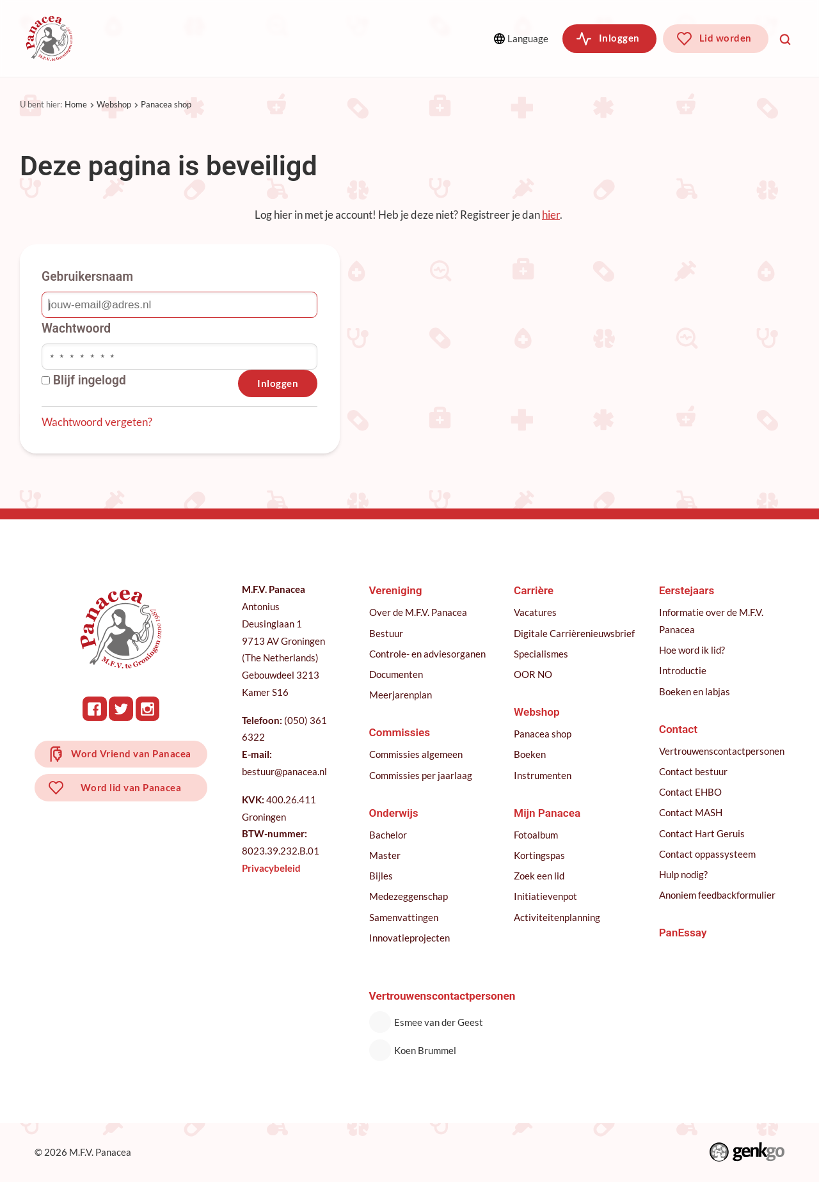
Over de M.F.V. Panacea (418, 612)
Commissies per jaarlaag (420, 775)
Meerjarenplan (400, 694)
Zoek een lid (539, 875)
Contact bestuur (693, 771)
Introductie (682, 670)
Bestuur (386, 633)
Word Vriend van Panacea (132, 754)
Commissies (223, 38)
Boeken (530, 754)
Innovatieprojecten (409, 937)
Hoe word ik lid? (692, 650)
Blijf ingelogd (84, 380)
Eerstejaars (687, 590)
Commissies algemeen (416, 754)
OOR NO (533, 674)
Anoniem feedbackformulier (717, 895)
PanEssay (683, 932)
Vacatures (535, 612)
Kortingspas (539, 855)
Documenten (396, 674)
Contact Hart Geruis (702, 833)
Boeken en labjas (694, 691)
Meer (399, 38)
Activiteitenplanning (557, 917)
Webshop (114, 104)
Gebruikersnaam (87, 276)
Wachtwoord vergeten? (97, 422)
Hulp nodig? (683, 874)
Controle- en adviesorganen (427, 653)
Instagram (148, 709)
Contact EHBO (690, 792)
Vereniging (134, 38)
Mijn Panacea (547, 813)
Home (76, 104)
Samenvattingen (403, 917)
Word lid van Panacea (131, 789)
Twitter (121, 709)
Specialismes (541, 653)
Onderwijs (309, 38)
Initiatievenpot (545, 896)
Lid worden (725, 37)
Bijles (381, 875)
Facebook (95, 709)
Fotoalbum (536, 834)
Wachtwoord (76, 328)
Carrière (533, 590)
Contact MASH (690, 812)
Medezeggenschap (408, 896)
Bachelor (388, 834)
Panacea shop (166, 104)
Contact (678, 729)
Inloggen (619, 37)
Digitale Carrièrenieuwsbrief (574, 633)
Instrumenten (542, 775)
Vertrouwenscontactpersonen (721, 751)
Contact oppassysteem (707, 854)
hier (551, 214)
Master (385, 855)
